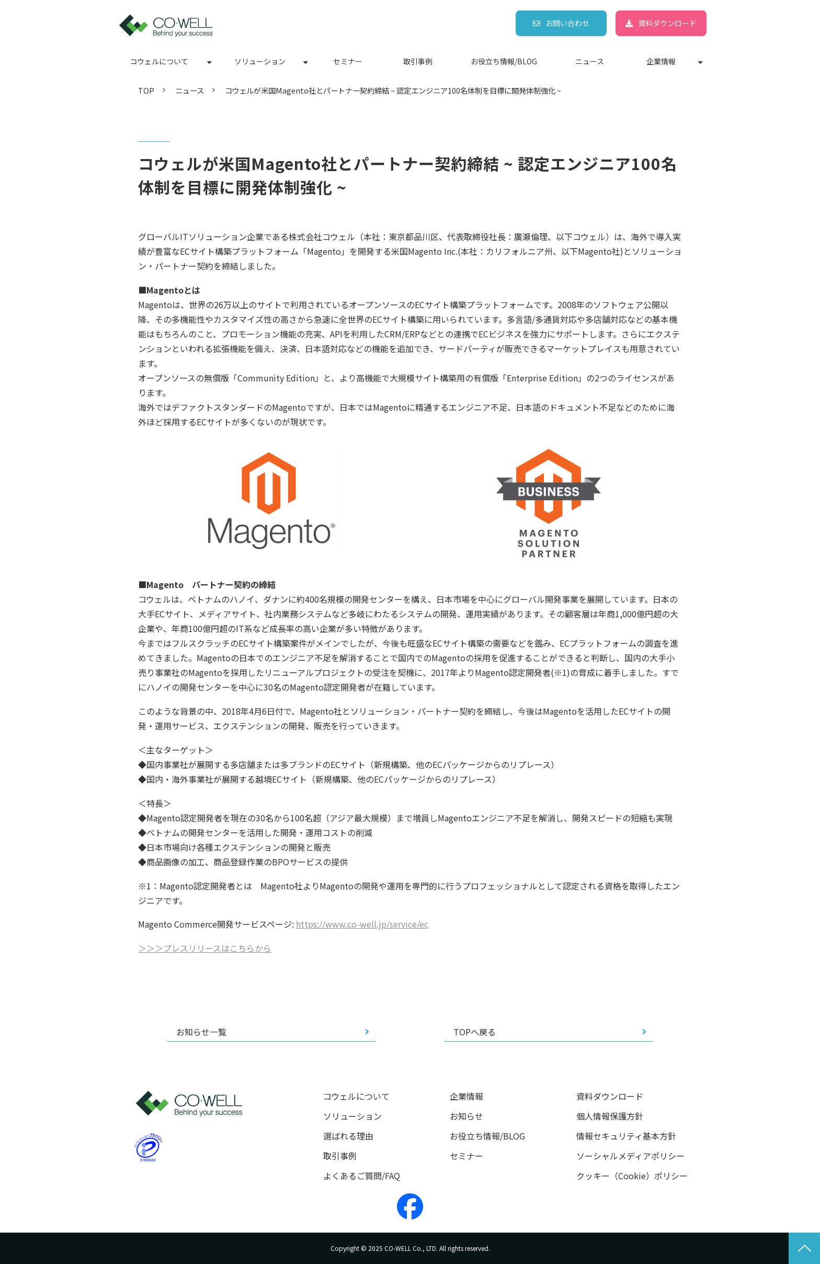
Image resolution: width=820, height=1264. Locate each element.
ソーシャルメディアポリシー (630, 1156)
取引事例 (417, 61)
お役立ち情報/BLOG (504, 61)
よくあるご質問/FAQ (361, 1176)
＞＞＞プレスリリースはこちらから (204, 948)
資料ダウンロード (667, 23)
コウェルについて (159, 61)
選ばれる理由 (348, 1136)
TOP (146, 90)
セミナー (347, 61)
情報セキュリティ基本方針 (626, 1136)
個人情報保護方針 (609, 1116)
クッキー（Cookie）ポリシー (632, 1176)
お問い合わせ (567, 23)
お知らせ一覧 (201, 1031)
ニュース (589, 61)
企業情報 (661, 61)
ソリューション (260, 61)
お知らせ (466, 1116)
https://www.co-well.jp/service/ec (362, 924)
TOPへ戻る (474, 1031)
